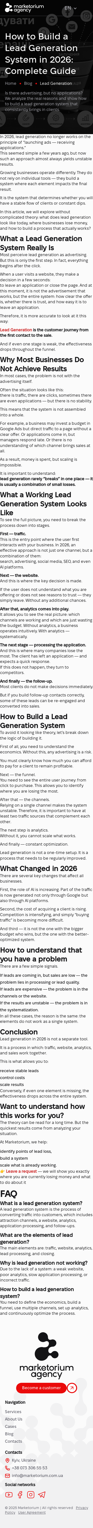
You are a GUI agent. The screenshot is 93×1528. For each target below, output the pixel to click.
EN (70, 8)
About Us (13, 1419)
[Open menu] (85, 8)
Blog (9, 1434)
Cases (10, 1426)
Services (13, 1412)
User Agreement (32, 1512)
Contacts (13, 1441)
